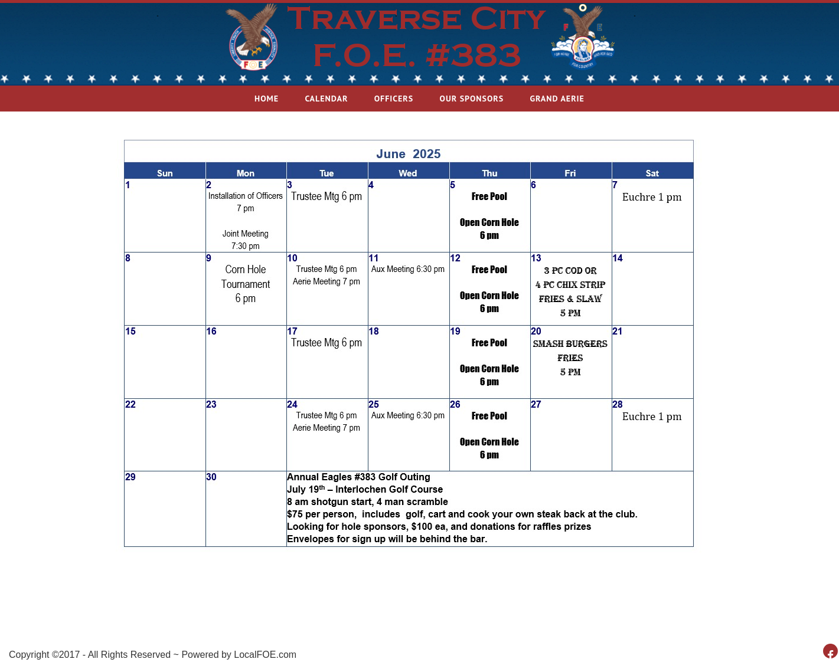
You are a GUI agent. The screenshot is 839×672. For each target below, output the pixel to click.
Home (266, 98)
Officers (394, 98)
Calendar (326, 98)
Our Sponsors (472, 98)
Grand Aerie (557, 98)
